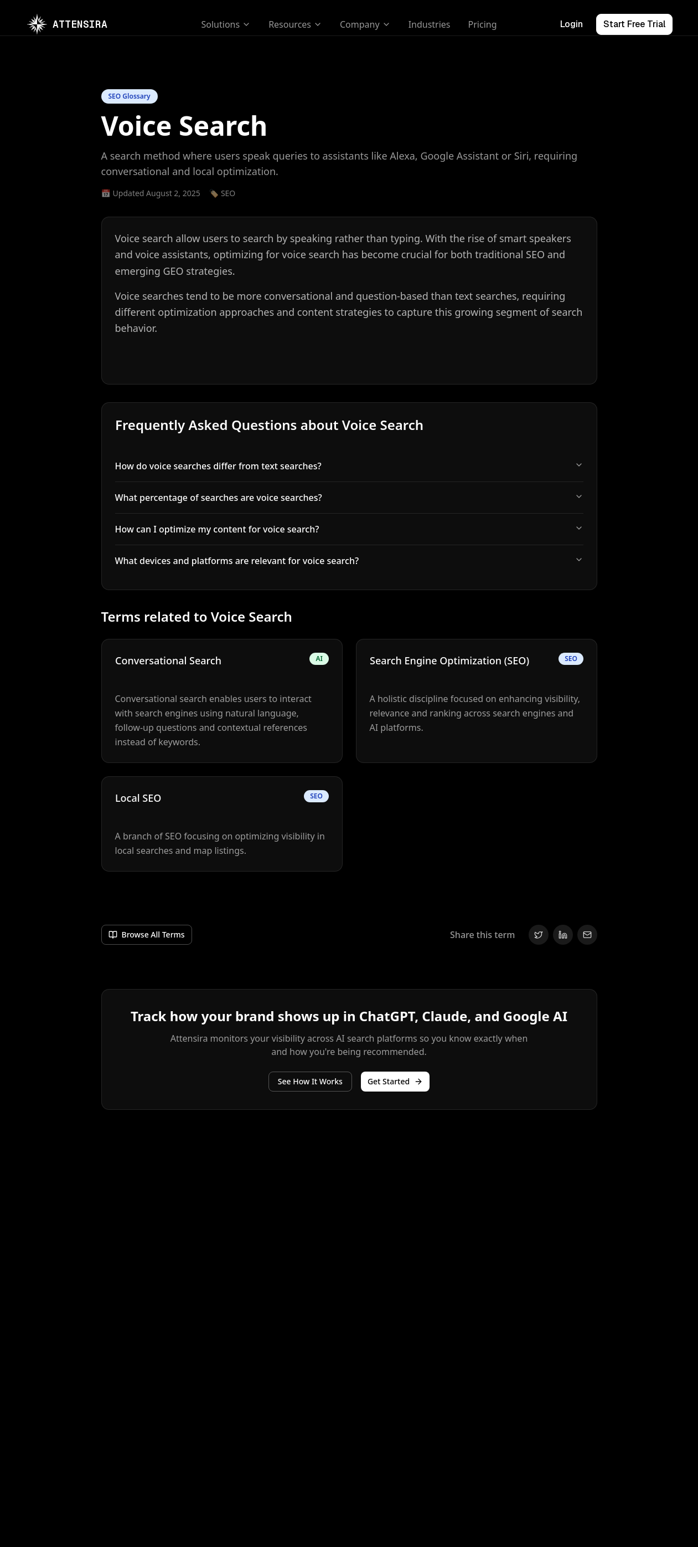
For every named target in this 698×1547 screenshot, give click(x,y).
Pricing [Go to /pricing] (482, 24)
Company (365, 24)
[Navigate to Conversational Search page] (222, 701)
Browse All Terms (146, 934)
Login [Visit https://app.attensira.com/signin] (571, 24)
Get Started (395, 1081)
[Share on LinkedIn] (563, 935)
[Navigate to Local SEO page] (222, 824)
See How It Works (310, 1081)
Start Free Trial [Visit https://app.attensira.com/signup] (634, 24)
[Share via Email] (587, 935)
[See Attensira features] (310, 1082)
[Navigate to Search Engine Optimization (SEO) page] (476, 701)
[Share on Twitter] (539, 935)
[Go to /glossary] (146, 935)
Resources (295, 24)
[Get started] (395, 1082)
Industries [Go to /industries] (430, 24)
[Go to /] (66, 24)
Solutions (226, 24)
